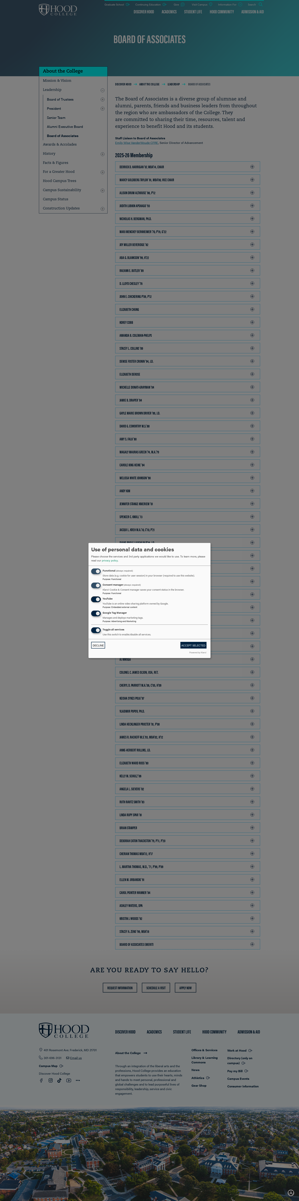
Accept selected (193, 645)
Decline (98, 645)
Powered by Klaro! (197, 652)
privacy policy (110, 560)
